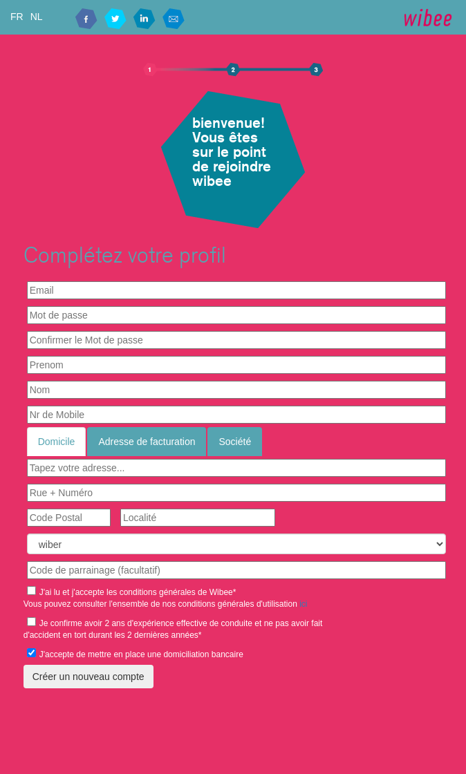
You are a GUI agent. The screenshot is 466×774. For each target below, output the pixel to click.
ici (303, 604)
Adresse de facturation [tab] (146, 441)
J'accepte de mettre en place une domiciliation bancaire (135, 653)
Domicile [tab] (56, 441)
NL (36, 16)
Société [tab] (234, 441)
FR (17, 16)
